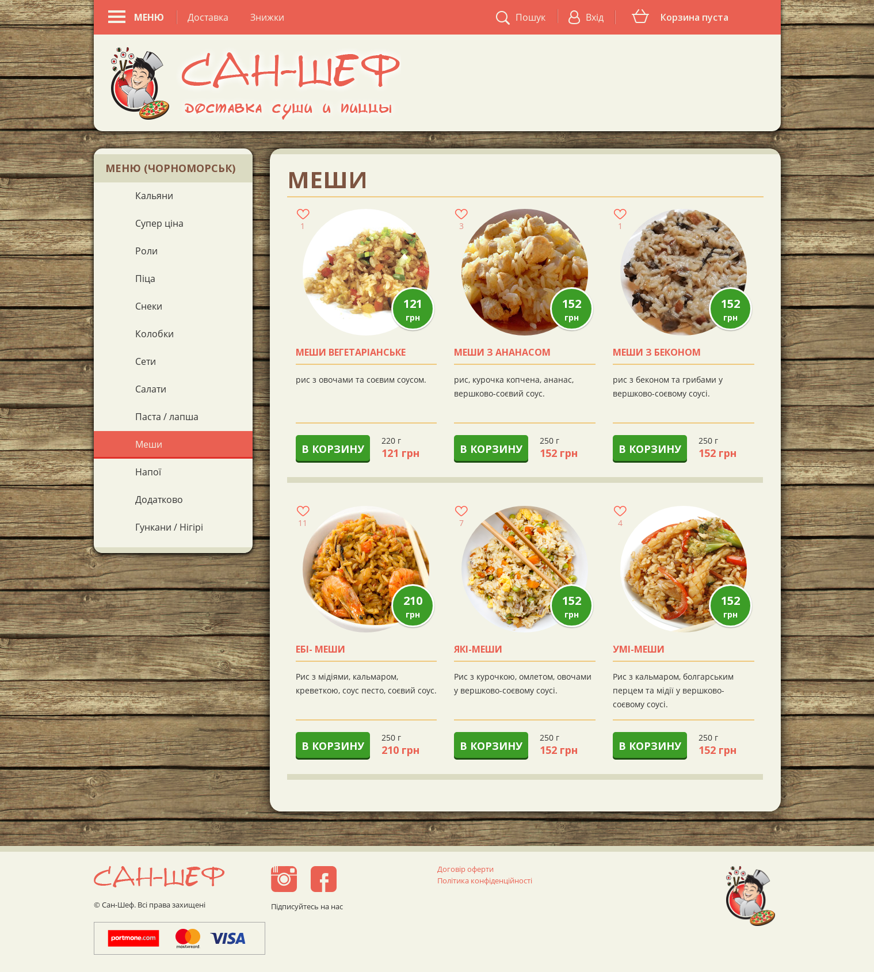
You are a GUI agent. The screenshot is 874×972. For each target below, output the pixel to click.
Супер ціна (159, 223)
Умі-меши (639, 649)
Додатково (159, 499)
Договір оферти (465, 869)
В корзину (332, 449)
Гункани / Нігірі (169, 527)
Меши (148, 444)
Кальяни (154, 195)
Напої (148, 472)
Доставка (208, 17)
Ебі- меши (320, 649)
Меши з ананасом (502, 353)
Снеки (148, 306)
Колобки (154, 333)
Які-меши (478, 649)
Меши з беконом (657, 353)
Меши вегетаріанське (351, 353)
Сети (145, 361)
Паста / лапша (167, 416)
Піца (145, 278)
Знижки (267, 17)
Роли (146, 251)
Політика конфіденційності (484, 880)
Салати (150, 389)
